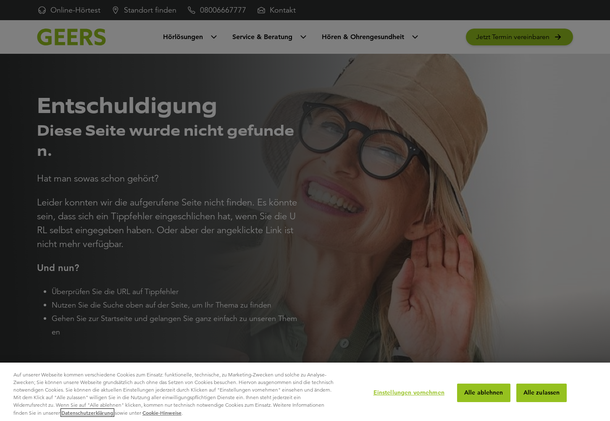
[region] (305, 392)
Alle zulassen (541, 392)
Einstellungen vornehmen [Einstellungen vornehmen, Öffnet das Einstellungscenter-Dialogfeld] (408, 392)
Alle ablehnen (483, 392)
